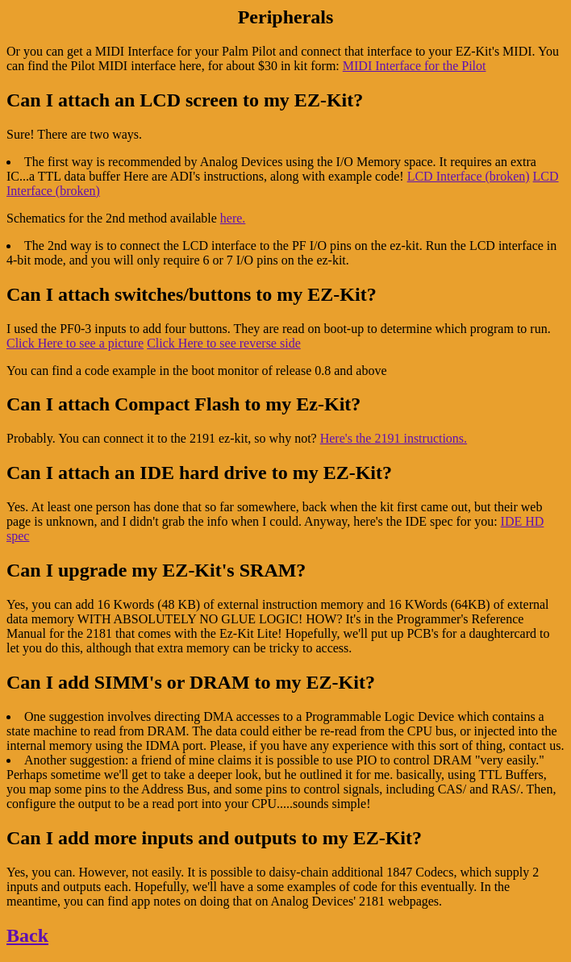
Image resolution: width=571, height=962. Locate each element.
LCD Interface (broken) (468, 176)
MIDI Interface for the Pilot (414, 66)
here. (233, 218)
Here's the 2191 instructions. (393, 438)
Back (27, 935)
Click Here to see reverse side (224, 343)
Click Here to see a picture (75, 343)
